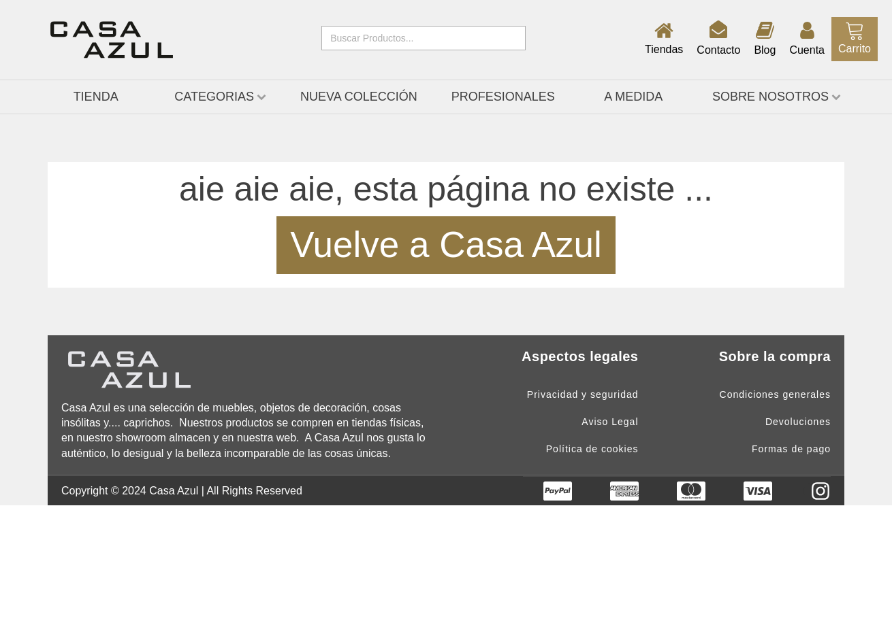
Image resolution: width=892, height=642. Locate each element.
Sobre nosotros (776, 96)
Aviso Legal (610, 422)
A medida (633, 96)
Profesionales (503, 96)
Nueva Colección (358, 96)
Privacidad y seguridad (583, 395)
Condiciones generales (775, 395)
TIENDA (96, 96)
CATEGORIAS (220, 96)
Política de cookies (592, 449)
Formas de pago (791, 449)
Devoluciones (798, 422)
